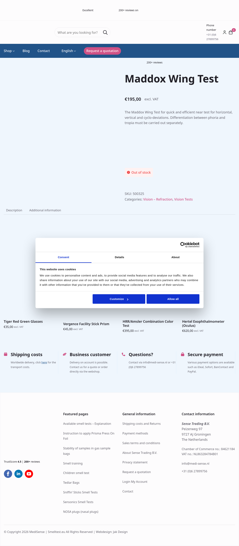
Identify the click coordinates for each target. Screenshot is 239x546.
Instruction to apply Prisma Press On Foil (88, 436)
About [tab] (175, 257)
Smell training (73, 463)
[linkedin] (18, 474)
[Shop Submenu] (13, 51)
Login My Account (135, 482)
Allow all (173, 299)
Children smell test (76, 473)
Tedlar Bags (71, 483)
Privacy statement (135, 462)
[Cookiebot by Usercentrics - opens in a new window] (183, 245)
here (44, 362)
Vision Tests (183, 199)
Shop (8, 51)
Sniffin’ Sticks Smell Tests (80, 492)
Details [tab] (119, 257)
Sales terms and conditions (141, 443)
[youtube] (29, 474)
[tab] (14, 210)
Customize (119, 299)
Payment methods (135, 433)
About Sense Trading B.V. (139, 453)
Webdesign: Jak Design (112, 532)
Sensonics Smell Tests (78, 502)
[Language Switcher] (74, 51)
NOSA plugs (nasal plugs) (80, 512)
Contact (44, 51)
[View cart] (230, 32)
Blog (26, 51)
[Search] (105, 32)
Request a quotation (136, 472)
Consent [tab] (63, 257)
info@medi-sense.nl (195, 463)
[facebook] (8, 474)
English (65, 51)
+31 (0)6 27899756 (194, 471)
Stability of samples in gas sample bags (86, 451)
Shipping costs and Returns (141, 424)
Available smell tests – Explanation (87, 424)
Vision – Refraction (158, 199)
